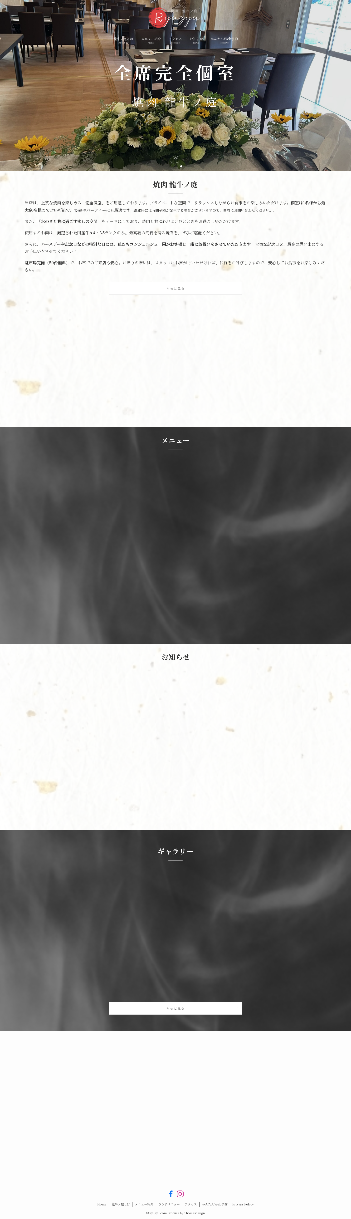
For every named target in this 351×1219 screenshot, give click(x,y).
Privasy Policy (243, 1204)
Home (102, 1204)
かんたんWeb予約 (215, 1204)
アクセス (191, 1204)
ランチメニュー (169, 1204)
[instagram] (180, 1194)
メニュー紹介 (144, 1204)
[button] (170, 166)
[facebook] (171, 1194)
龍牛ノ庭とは (121, 1204)
